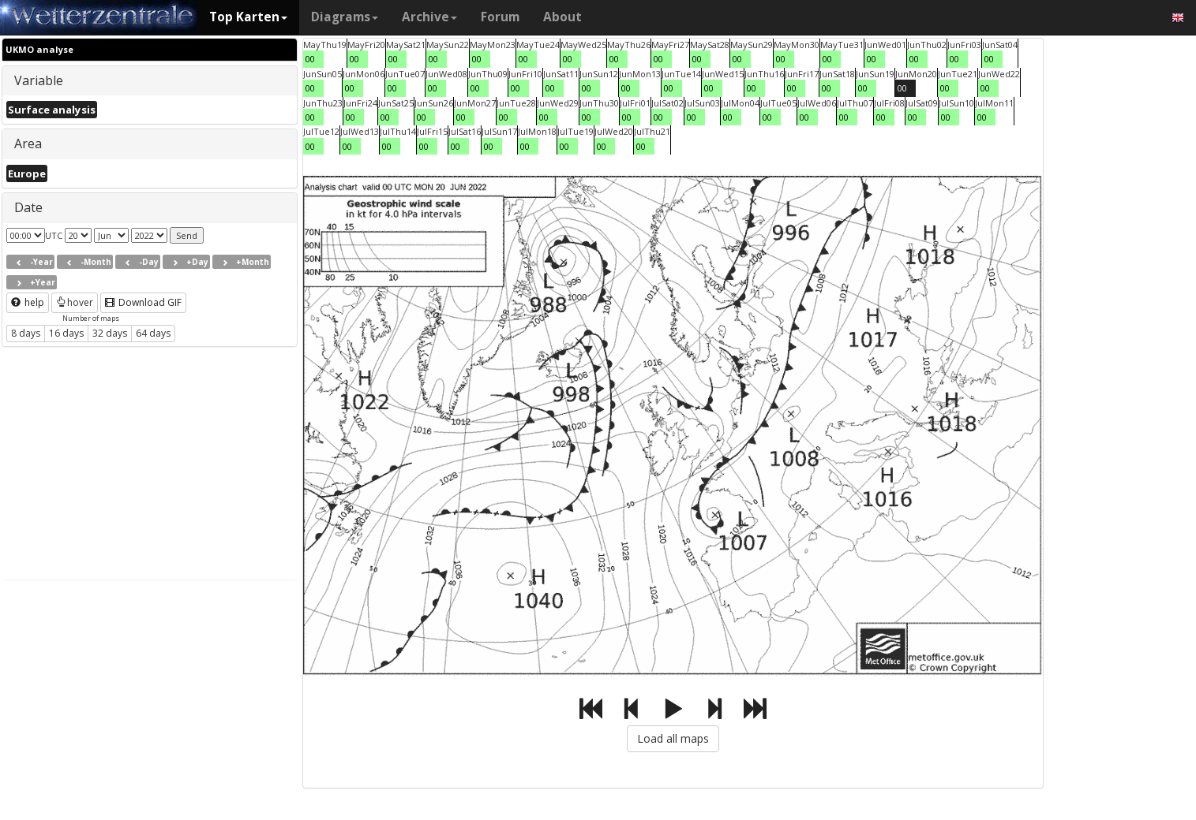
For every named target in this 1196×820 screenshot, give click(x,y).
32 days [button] (109, 333)
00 (310, 59)
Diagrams (344, 17)
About (562, 17)
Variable (38, 80)
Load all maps (673, 738)
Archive (429, 17)
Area (28, 143)
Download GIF (143, 302)
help (27, 302)
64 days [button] (153, 333)
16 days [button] (66, 333)
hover (74, 302)
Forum (500, 17)
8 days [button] (25, 333)
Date (28, 207)
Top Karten (248, 17)
